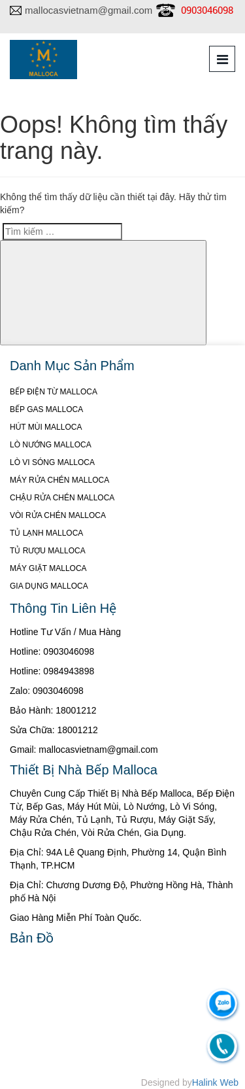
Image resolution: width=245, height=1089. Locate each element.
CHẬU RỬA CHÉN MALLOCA (62, 497)
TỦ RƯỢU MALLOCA (48, 550)
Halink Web (215, 1082)
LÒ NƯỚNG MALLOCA (50, 444)
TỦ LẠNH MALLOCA (46, 533)
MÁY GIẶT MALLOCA (48, 568)
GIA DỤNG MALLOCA (49, 586)
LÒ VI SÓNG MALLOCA (52, 462)
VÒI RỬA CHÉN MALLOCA (58, 515)
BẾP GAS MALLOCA (46, 409)
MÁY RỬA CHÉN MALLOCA (59, 480)
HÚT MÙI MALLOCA (46, 427)
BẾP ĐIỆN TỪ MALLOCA (53, 391)
